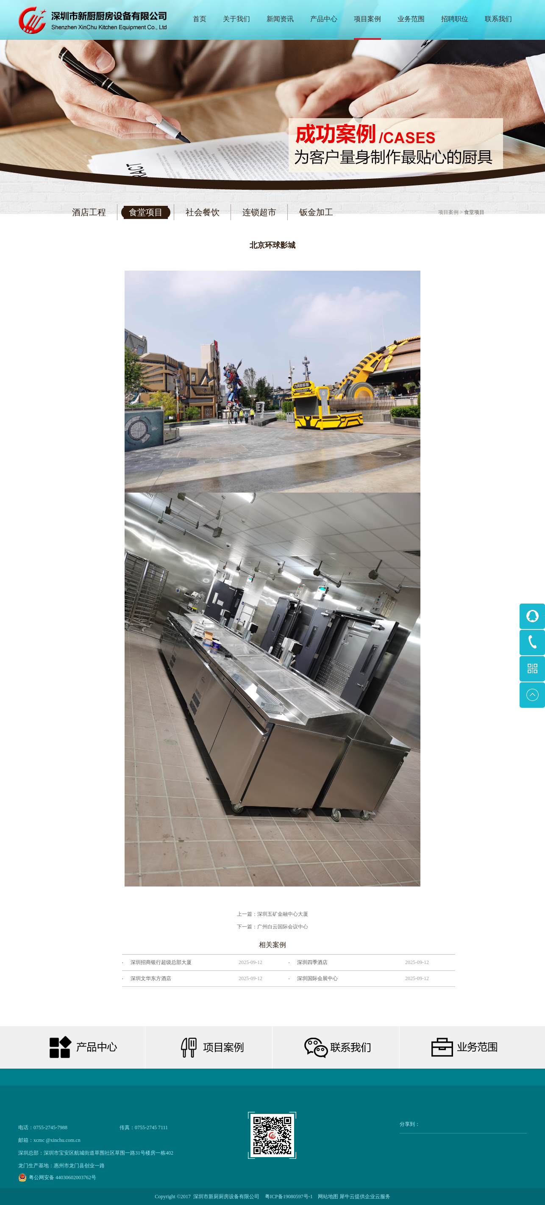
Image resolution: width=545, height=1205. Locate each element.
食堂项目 (474, 212)
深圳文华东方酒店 (151, 978)
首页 (199, 18)
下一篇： (272, 927)
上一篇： (272, 914)
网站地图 (326, 1196)
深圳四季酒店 (312, 962)
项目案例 (448, 212)
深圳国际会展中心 (317, 978)
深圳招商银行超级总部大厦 (161, 962)
